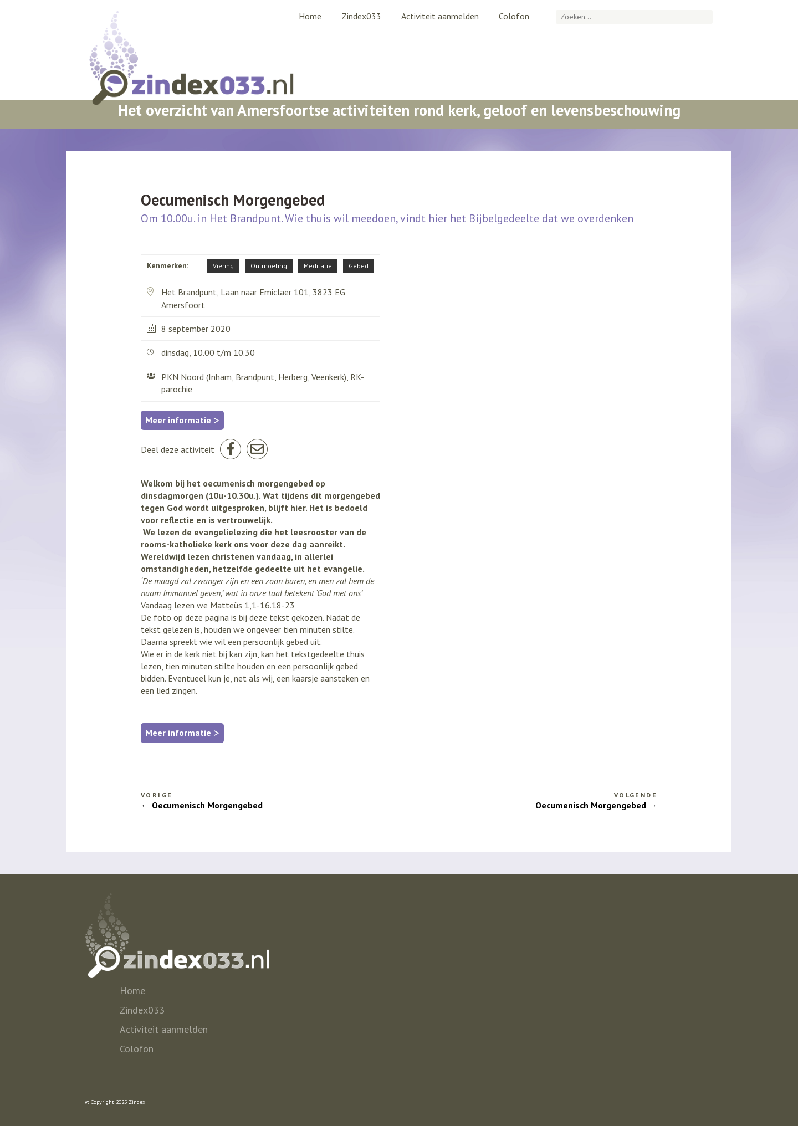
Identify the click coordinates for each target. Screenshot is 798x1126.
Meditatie (318, 266)
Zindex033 (361, 16)
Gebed (359, 266)
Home (310, 16)
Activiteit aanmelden (440, 16)
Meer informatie (182, 420)
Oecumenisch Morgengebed (207, 805)
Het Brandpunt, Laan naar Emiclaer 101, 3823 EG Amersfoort (246, 298)
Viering (223, 266)
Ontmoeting (268, 266)
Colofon (514, 16)
